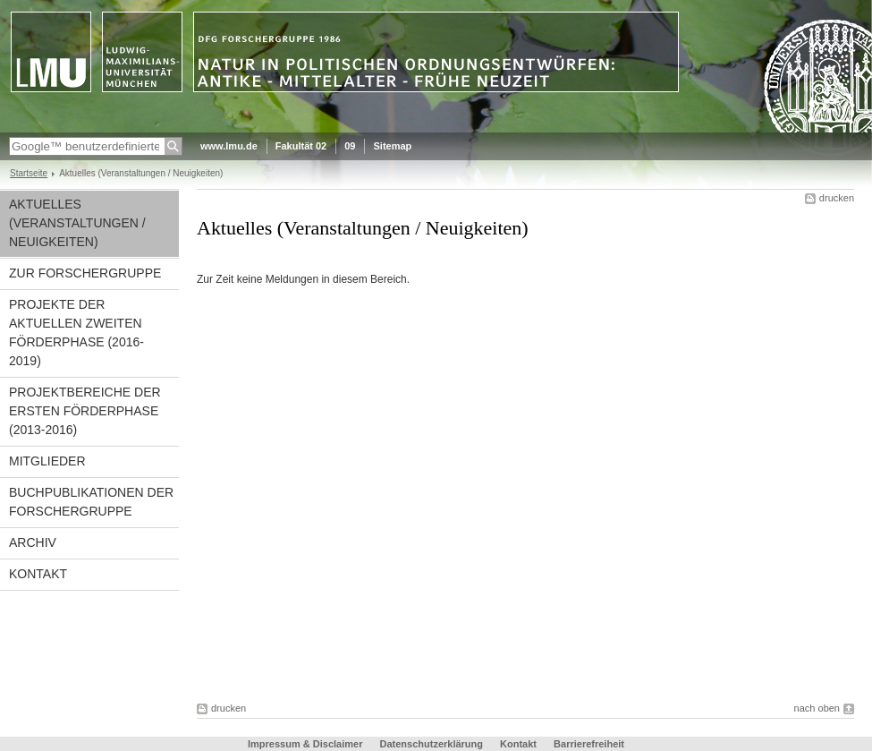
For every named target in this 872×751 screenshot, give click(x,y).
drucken (836, 197)
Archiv (32, 542)
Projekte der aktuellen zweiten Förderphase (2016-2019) (76, 332)
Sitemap (392, 146)
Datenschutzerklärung (431, 743)
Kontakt (38, 574)
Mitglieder (47, 461)
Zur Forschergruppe (85, 273)
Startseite (28, 173)
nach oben (817, 708)
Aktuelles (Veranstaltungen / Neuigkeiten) (77, 223)
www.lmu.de (229, 146)
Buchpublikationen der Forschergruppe (91, 501)
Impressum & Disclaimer (305, 743)
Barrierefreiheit (589, 743)
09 (349, 146)
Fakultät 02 (300, 146)
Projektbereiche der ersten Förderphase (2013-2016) (85, 411)
